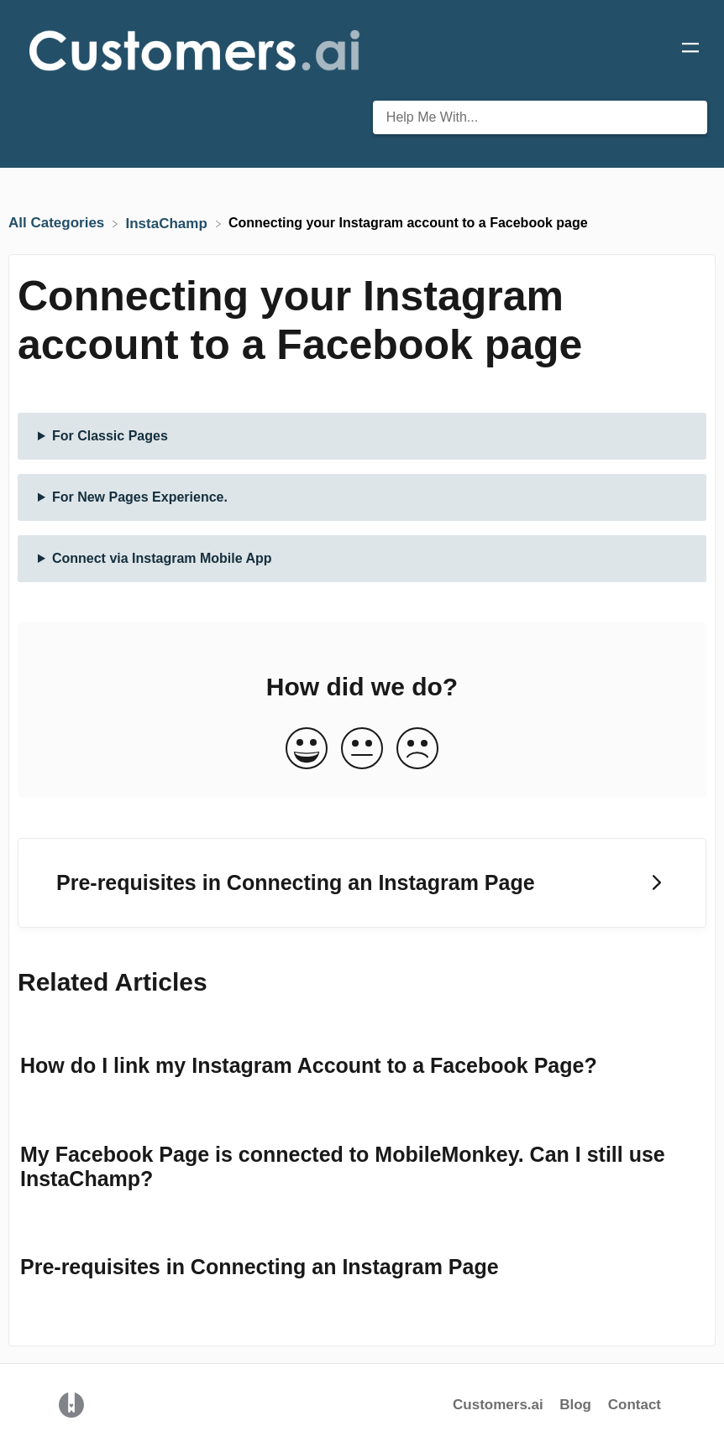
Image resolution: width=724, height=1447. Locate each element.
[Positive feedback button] (307, 749)
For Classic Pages (110, 436)
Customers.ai (498, 1405)
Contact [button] (634, 1405)
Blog (577, 1405)
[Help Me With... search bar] (540, 117)
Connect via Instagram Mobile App (162, 558)
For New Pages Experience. (140, 497)
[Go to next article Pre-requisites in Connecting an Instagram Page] (362, 883)
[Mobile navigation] (690, 50)
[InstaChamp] (169, 223)
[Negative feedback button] (417, 749)
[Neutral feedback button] (362, 749)
